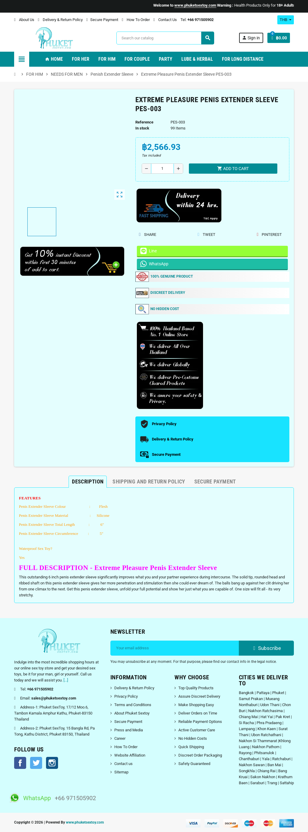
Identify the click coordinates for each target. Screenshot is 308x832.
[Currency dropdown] (285, 19)
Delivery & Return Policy (60, 19)
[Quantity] (162, 168)
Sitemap (121, 772)
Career (119, 738)
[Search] (165, 38)
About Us (24, 19)
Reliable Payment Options (200, 721)
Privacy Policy (126, 696)
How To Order (136, 19)
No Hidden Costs (192, 738)
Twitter (36, 763)
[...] (65, 680)
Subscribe (266, 648)
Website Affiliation (129, 755)
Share (147, 234)
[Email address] (174, 648)
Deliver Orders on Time (197, 713)
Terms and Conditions (132, 704)
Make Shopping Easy (196, 704)
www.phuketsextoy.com (85, 822)
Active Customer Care (196, 730)
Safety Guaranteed (194, 763)
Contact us (123, 763)
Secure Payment (102, 19)
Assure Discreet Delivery (199, 696)
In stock (142, 128)
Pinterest (269, 234)
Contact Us (165, 19)
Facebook (20, 763)
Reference (144, 122)
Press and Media (128, 730)
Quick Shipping (191, 747)
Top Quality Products (196, 688)
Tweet (206, 234)
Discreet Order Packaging (200, 755)
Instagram (52, 763)
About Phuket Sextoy (131, 713)
